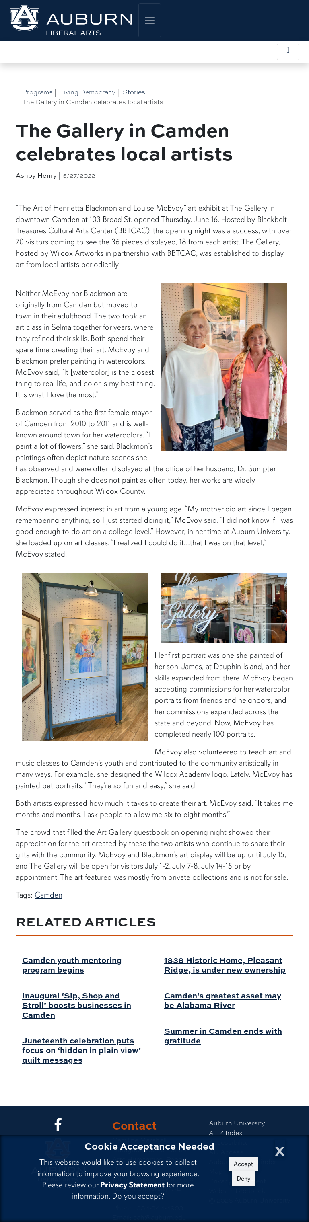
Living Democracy (87, 92)
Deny (244, 1179)
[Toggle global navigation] (149, 20)
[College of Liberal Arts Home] (71, 20)
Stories (134, 92)
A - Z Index (225, 1132)
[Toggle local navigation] (288, 52)
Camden (48, 895)
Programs (37, 92)
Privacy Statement (132, 1185)
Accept (243, 1164)
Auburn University (237, 1123)
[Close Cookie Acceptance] (280, 1148)
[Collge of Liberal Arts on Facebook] (58, 1126)
